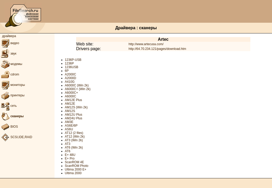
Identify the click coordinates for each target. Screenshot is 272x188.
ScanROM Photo (76, 166)
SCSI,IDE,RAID (16, 137)
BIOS (9, 126)
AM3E (69, 122)
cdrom (9, 74)
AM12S (70, 111)
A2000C (70, 74)
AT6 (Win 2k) (74, 147)
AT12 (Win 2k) (75, 136)
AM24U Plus (73, 118)
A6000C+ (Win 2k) (77, 89)
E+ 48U (70, 155)
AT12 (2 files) (74, 133)
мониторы (12, 85)
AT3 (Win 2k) (74, 140)
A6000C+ (71, 93)
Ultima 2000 (73, 173)
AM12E (70, 103)
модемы (11, 64)
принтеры (12, 95)
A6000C (70, 96)
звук (8, 53)
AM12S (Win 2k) (76, 107)
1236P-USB (73, 60)
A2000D (70, 78)
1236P (69, 63)
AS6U (69, 129)
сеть (8, 106)
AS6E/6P (71, 125)
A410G (70, 82)
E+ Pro (70, 158)
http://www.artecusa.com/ (146, 44)
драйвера (9, 36)
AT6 (67, 151)
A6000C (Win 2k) (77, 85)
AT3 (67, 144)
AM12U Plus (73, 114)
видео (9, 43)
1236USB (71, 67)
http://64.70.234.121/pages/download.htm (157, 49)
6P (67, 71)
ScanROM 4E (74, 162)
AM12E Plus (73, 100)
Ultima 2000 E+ (75, 169)
